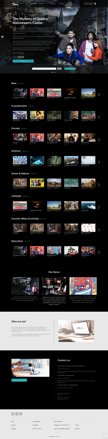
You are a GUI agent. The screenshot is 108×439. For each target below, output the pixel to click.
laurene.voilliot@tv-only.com (64, 368)
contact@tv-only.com (64, 429)
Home (21, 3)
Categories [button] (41, 3)
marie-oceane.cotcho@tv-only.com (65, 387)
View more (21, 83)
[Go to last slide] (2, 37)
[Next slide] (105, 37)
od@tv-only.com (64, 399)
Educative (19, 56)
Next (98, 94)
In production (33, 3)
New (26, 3)
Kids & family (21, 57)
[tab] (51, 72)
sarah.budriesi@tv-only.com (64, 378)
